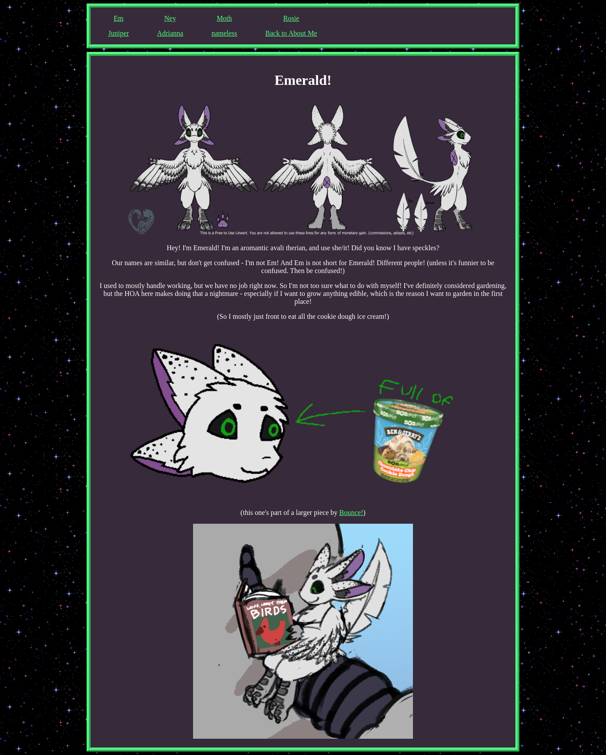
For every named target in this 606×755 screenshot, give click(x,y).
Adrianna (170, 33)
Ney (170, 18)
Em (118, 18)
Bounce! (351, 512)
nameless (224, 33)
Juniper (118, 33)
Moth (224, 18)
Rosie (291, 18)
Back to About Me (291, 33)
